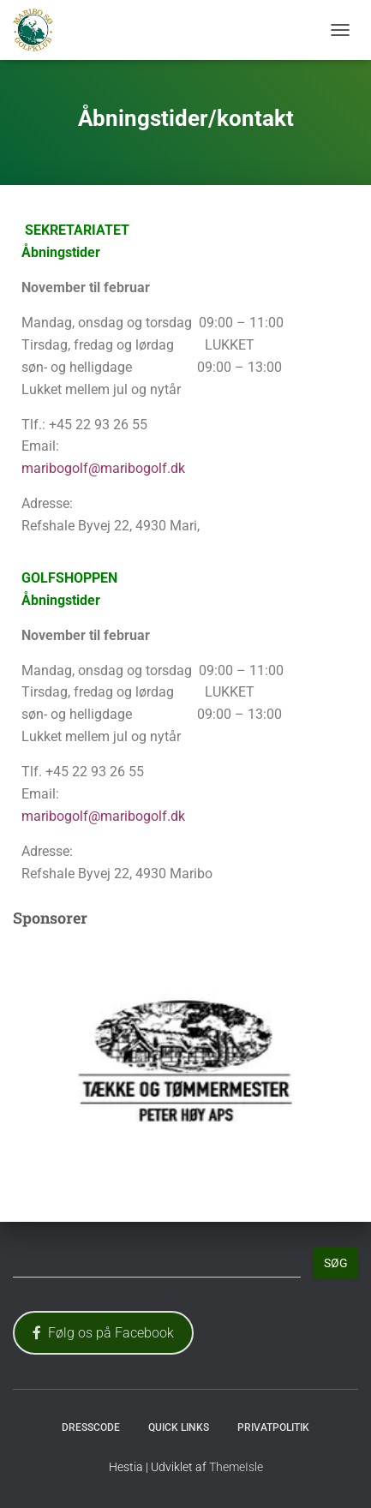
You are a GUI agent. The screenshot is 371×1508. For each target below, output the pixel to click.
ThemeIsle (236, 1467)
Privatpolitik (273, 1427)
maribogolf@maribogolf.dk (103, 468)
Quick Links (178, 1427)
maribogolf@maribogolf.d (99, 816)
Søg (336, 1263)
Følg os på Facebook (103, 1333)
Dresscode (91, 1427)
